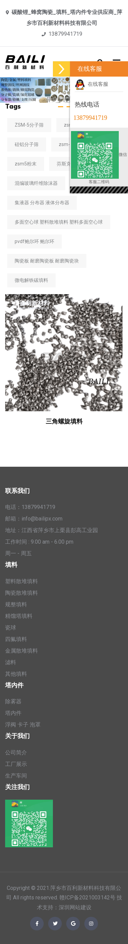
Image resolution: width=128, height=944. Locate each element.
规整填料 (16, 604)
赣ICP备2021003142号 (87, 897)
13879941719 (65, 34)
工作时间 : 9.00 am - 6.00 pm (39, 542)
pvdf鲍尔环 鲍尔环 (34, 241)
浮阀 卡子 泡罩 (23, 724)
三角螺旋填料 (64, 421)
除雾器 (13, 701)
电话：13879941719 (30, 507)
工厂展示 (16, 764)
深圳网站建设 (75, 907)
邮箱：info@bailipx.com (33, 518)
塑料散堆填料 (21, 581)
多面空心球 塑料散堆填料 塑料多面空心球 (59, 222)
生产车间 (16, 775)
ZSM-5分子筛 (29, 125)
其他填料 (16, 674)
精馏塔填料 (18, 616)
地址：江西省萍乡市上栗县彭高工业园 (51, 530)
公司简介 (16, 752)
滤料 (10, 662)
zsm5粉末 (26, 163)
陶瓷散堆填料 (21, 593)
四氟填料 (16, 639)
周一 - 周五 (18, 553)
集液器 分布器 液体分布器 (42, 202)
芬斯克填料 (69, 163)
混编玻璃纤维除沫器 (36, 183)
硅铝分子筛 (27, 144)
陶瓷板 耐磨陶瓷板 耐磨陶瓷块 (47, 260)
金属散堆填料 (21, 650)
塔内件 (13, 713)
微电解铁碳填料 (31, 280)
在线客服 (91, 84)
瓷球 (10, 627)
